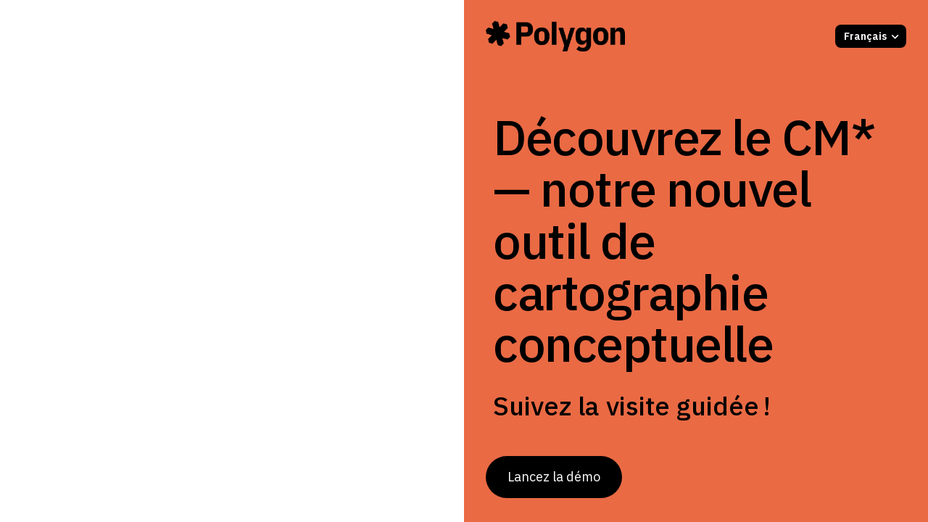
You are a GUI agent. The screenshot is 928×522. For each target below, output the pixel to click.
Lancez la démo (554, 476)
